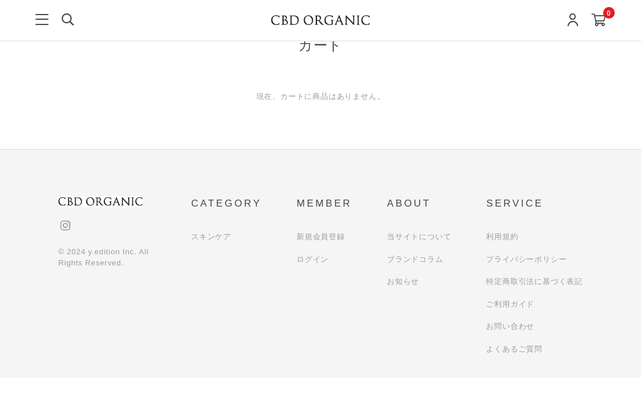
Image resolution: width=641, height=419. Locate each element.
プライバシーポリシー (526, 259)
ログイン (313, 259)
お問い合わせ (510, 326)
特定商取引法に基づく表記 (534, 281)
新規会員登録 (321, 236)
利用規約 (502, 236)
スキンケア (211, 236)
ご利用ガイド (510, 304)
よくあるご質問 (514, 349)
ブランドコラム (415, 259)
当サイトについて (419, 236)
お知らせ (403, 281)
